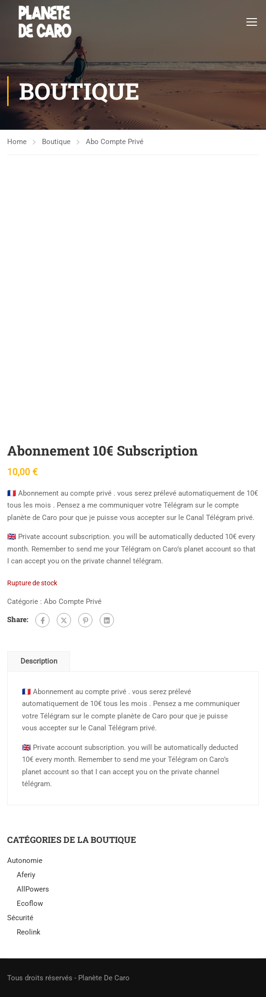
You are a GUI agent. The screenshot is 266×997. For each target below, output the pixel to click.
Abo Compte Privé (114, 141)
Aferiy (26, 875)
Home (17, 141)
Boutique (56, 141)
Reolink (29, 932)
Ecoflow (30, 903)
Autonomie (24, 860)
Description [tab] (38, 661)
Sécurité (20, 918)
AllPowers (33, 889)
